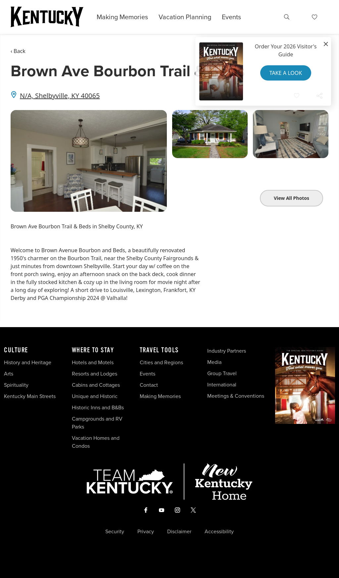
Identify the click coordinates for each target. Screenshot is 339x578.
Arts (8, 373)
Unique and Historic (95, 396)
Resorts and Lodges (94, 373)
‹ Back (18, 51)
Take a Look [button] (285, 73)
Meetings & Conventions (235, 396)
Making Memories (122, 17)
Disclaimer (179, 531)
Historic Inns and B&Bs (98, 407)
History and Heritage (28, 362)
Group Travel (222, 373)
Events (231, 17)
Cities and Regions (161, 362)
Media (214, 362)
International (221, 384)
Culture (16, 350)
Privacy (145, 531)
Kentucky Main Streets (30, 396)
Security (114, 531)
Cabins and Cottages (96, 385)
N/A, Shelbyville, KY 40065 (60, 95)
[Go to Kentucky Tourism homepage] (47, 17)
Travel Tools (159, 350)
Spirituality (17, 385)
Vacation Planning (185, 17)
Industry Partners (226, 351)
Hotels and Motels (93, 362)
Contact (149, 385)
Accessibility (219, 531)
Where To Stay (93, 350)
